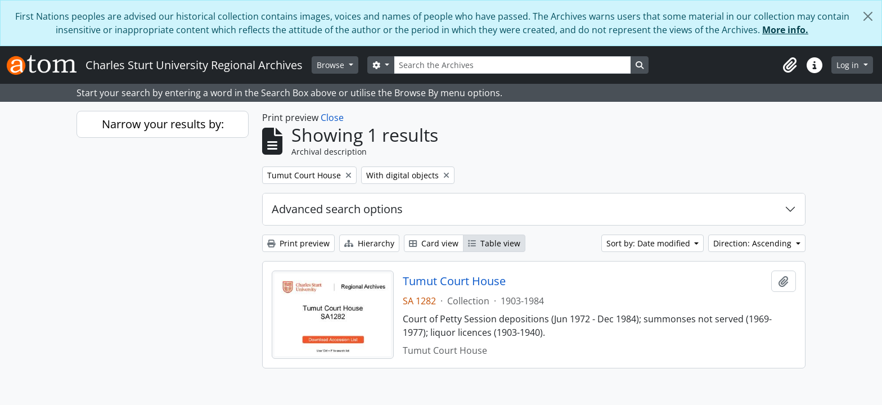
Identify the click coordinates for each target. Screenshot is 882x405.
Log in (848, 65)
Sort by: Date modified (649, 243)
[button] (789, 65)
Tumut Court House (454, 281)
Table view (494, 243)
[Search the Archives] (512, 65)
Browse (331, 65)
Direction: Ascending (753, 243)
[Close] (867, 16)
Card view (433, 243)
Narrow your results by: (163, 124)
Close (332, 117)
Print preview (298, 243)
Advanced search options (337, 209)
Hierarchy (369, 243)
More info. (785, 30)
